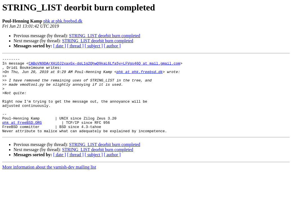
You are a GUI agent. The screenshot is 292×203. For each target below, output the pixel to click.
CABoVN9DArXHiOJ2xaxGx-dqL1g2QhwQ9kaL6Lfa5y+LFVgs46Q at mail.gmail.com (104, 64)
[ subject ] (94, 45)
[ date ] (59, 45)
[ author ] (112, 45)
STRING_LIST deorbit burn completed (104, 35)
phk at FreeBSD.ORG (22, 135)
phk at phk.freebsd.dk (63, 21)
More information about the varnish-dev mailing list (49, 182)
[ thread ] (75, 45)
